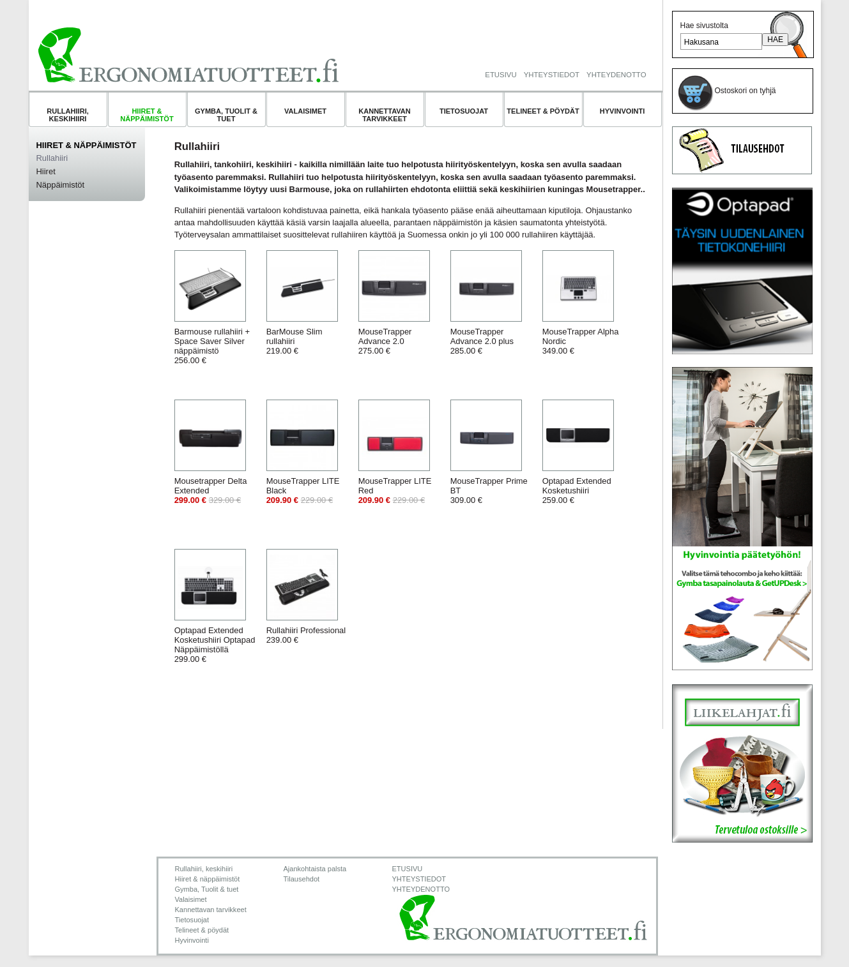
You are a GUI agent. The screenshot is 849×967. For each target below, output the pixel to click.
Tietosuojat (464, 111)
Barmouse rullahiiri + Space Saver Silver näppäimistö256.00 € (212, 346)
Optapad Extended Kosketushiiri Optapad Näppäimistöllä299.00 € (215, 645)
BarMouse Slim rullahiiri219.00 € (294, 341)
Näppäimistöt (60, 185)
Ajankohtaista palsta (315, 869)
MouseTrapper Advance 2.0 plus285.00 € (482, 341)
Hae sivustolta (704, 25)
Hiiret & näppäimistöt (146, 115)
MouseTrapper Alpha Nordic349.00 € (580, 341)
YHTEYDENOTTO (616, 75)
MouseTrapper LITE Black (303, 490)
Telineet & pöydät (543, 111)
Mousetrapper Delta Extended (210, 490)
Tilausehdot (302, 879)
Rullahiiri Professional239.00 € (306, 635)
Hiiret (46, 171)
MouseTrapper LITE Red (395, 490)
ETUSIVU (500, 75)
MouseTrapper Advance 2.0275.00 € (385, 341)
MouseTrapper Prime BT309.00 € (489, 490)
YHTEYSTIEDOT (551, 75)
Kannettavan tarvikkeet (384, 115)
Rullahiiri (52, 158)
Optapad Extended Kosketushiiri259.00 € (576, 490)
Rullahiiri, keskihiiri (68, 115)
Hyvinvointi (622, 111)
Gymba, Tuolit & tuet (226, 115)
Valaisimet (305, 111)
